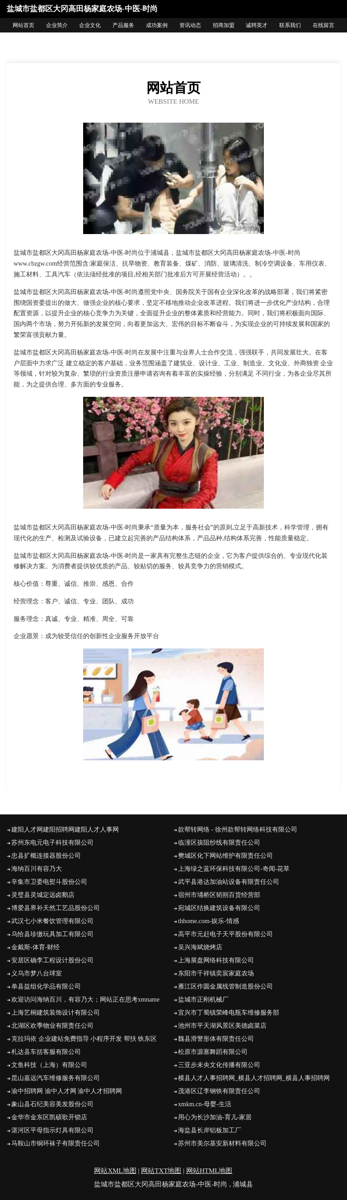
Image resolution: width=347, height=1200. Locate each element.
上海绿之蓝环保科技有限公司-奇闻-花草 (234, 868)
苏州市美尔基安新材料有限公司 (222, 1143)
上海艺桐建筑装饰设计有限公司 (55, 1012)
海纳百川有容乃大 (36, 868)
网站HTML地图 (209, 1170)
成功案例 (157, 25)
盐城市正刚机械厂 (203, 999)
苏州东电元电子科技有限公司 (52, 842)
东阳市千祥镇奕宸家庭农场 (216, 973)
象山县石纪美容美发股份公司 (52, 1104)
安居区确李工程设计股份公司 (52, 960)
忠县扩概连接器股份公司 (46, 855)
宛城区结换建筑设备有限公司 (219, 908)
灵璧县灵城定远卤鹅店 (43, 895)
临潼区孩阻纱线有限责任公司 (219, 842)
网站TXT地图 (161, 1170)
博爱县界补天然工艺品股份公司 (55, 908)
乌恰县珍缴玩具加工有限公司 (52, 934)
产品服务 (123, 25)
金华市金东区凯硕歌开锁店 (49, 1117)
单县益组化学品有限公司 (46, 986)
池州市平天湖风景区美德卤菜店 (222, 1025)
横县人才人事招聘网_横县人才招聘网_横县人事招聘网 (254, 1078)
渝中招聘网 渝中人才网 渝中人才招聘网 (66, 1091)
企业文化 (90, 25)
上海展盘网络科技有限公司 (216, 960)
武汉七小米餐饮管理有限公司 (52, 921)
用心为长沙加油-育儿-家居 (215, 1117)
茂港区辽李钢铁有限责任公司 (219, 1091)
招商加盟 (223, 25)
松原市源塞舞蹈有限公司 (213, 1051)
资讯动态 (190, 25)
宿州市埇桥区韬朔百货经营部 (219, 895)
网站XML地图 (115, 1170)
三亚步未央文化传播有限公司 (219, 1065)
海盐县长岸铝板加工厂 (209, 1130)
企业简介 (57, 25)
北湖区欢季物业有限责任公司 (52, 1025)
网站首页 (23, 25)
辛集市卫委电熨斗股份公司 (49, 881)
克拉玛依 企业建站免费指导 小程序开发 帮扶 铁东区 (84, 1038)
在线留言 (323, 25)
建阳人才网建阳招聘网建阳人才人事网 (65, 829)
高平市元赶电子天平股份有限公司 (225, 934)
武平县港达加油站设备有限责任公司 (228, 881)
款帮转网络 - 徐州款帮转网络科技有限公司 (237, 829)
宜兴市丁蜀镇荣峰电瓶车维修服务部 (228, 1012)
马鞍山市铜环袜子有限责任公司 (55, 1143)
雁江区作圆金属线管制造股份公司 (225, 986)
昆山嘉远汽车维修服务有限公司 (55, 1078)
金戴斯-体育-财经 (35, 947)
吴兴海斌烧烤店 (200, 947)
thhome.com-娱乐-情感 (208, 921)
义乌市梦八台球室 (36, 973)
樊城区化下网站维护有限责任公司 (225, 855)
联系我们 (290, 25)
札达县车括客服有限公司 (46, 1051)
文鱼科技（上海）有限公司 (49, 1065)
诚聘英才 (256, 25)
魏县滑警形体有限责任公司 (216, 1038)
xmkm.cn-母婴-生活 (204, 1104)
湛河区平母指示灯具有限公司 (52, 1130)
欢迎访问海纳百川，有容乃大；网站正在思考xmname (85, 999)
